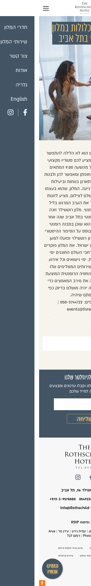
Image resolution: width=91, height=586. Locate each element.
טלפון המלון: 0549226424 (60, 499)
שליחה (45, 418)
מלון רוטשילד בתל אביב (61, 548)
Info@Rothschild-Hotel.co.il (45, 507)
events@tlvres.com (45, 309)
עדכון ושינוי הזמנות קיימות (31, 548)
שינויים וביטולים (26, 555)
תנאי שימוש (46, 555)
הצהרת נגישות (65, 555)
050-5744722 (32, 302)
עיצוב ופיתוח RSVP (45, 522)
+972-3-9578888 (23, 499)
